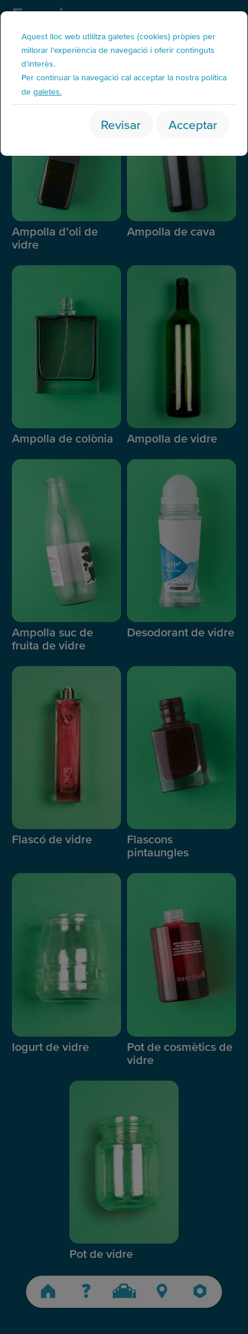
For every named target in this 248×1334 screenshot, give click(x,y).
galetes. (47, 91)
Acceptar (192, 124)
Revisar (121, 124)
